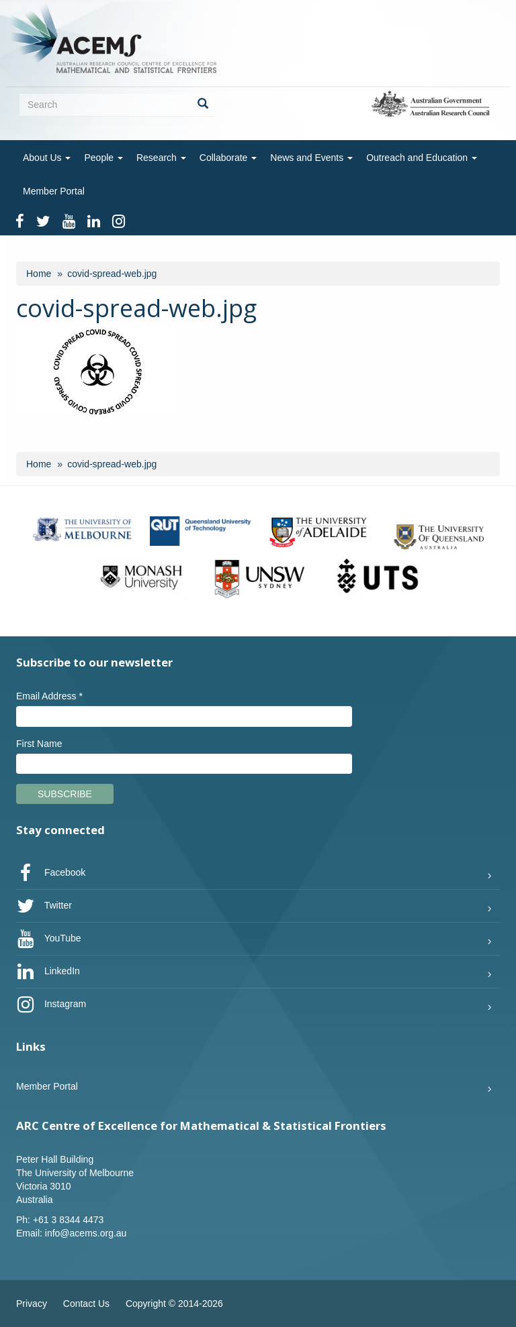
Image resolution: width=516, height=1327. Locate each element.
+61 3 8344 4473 (68, 1219)
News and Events (311, 157)
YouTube (48, 938)
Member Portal (54, 191)
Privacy (31, 1303)
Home (38, 273)
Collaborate (228, 157)
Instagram (51, 1004)
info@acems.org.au (86, 1233)
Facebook (50, 873)
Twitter (44, 906)
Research (161, 157)
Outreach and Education (421, 157)
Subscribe (65, 794)
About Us (47, 157)
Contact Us (86, 1303)
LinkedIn (48, 971)
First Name (39, 743)
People (103, 157)
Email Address (49, 696)
